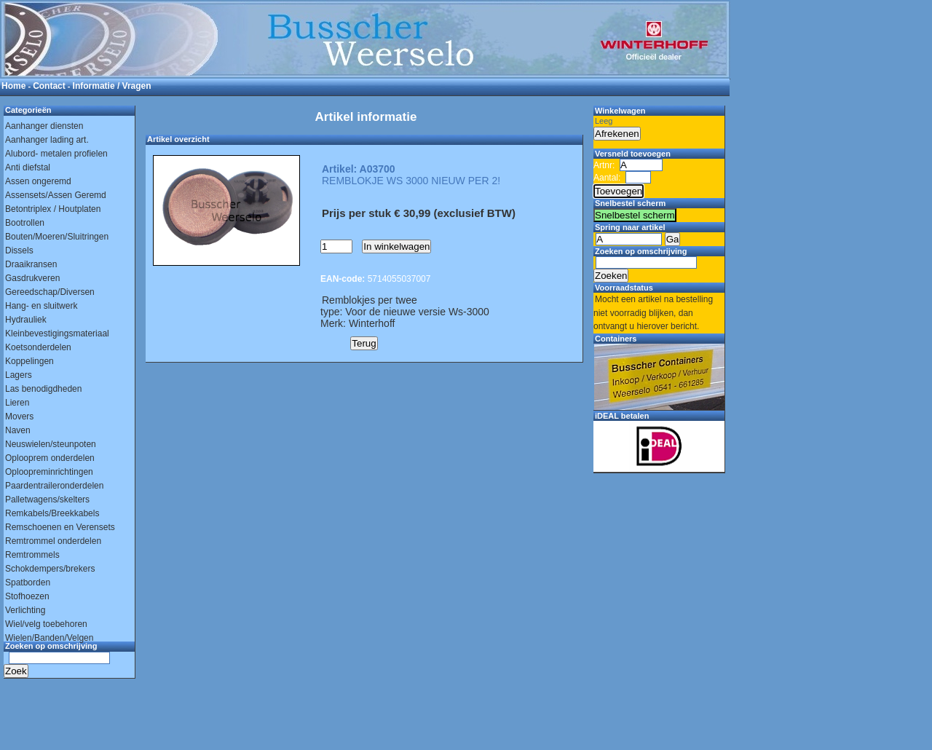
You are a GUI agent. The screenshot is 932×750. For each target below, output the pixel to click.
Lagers (18, 375)
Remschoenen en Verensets (60, 527)
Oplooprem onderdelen (50, 458)
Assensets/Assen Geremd (55, 195)
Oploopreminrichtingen (49, 472)
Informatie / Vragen (112, 86)
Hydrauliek (26, 320)
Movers (19, 416)
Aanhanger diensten (44, 126)
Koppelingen (29, 361)
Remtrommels (32, 555)
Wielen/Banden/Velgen (49, 638)
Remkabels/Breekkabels (52, 513)
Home (13, 86)
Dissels (19, 250)
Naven (18, 430)
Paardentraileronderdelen (54, 486)
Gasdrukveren (32, 278)
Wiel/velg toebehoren (46, 624)
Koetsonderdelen (38, 347)
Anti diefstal (27, 167)
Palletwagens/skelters (47, 499)
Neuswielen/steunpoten (50, 444)
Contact (49, 86)
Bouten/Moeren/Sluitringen (56, 237)
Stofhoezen (27, 596)
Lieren (17, 403)
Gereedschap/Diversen (50, 292)
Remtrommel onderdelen (53, 541)
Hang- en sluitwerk (41, 306)
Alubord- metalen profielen (56, 154)
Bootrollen (24, 223)
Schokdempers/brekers (50, 569)
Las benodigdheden (43, 389)
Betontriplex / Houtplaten (52, 209)
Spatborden (27, 582)
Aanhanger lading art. (47, 140)
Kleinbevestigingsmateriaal (57, 333)
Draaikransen (31, 264)
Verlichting (25, 610)
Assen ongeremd (38, 181)
